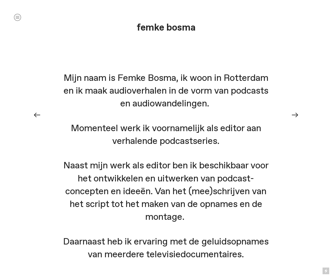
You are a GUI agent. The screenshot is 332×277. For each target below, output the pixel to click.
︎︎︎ (295, 115)
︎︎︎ (37, 115)
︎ (17, 17)
